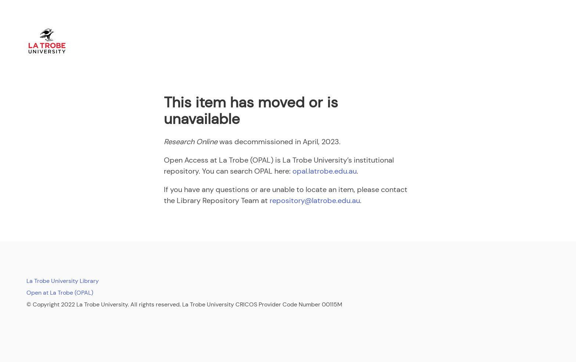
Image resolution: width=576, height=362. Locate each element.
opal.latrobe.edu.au (324, 171)
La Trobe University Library (62, 281)
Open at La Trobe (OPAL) (59, 293)
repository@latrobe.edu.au (315, 200)
